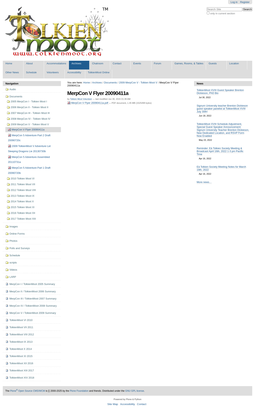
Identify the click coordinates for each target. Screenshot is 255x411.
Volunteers (53, 72)
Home (8, 63)
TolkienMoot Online (99, 72)
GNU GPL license (134, 390)
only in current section (222, 13)
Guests (213, 63)
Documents (110, 82)
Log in (234, 2)
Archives (76, 63)
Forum (157, 63)
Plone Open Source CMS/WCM (27, 390)
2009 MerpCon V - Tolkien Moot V (138, 82)
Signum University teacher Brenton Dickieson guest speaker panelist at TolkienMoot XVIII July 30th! (222, 108)
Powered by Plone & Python (127, 399)
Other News (12, 72)
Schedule (31, 72)
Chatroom (97, 63)
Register (245, 2)
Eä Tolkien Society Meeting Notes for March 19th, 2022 (221, 168)
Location (234, 63)
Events (137, 63)
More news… (204, 182)
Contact (117, 63)
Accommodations (56, 63)
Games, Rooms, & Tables (189, 63)
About (29, 63)
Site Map (112, 404)
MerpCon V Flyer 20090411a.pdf (88, 102)
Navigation (11, 83)
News (200, 83)
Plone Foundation (79, 390)
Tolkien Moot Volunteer (81, 99)
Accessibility (74, 72)
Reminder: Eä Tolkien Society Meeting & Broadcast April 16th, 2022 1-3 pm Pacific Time (220, 151)
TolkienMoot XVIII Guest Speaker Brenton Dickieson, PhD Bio (220, 92)
